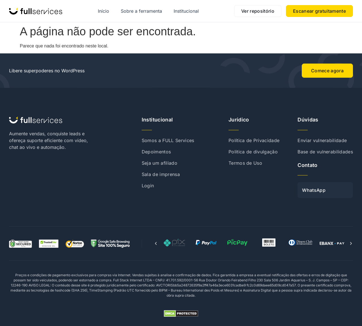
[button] (156, 243)
